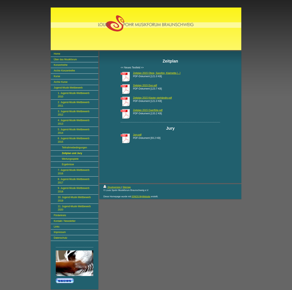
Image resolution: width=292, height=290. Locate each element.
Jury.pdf (137, 134)
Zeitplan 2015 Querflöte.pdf (147, 110)
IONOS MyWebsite (141, 196)
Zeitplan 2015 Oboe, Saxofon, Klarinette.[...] (156, 73)
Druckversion (112, 187)
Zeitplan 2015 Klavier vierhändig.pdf (152, 97)
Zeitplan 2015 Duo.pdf (145, 85)
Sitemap (126, 187)
